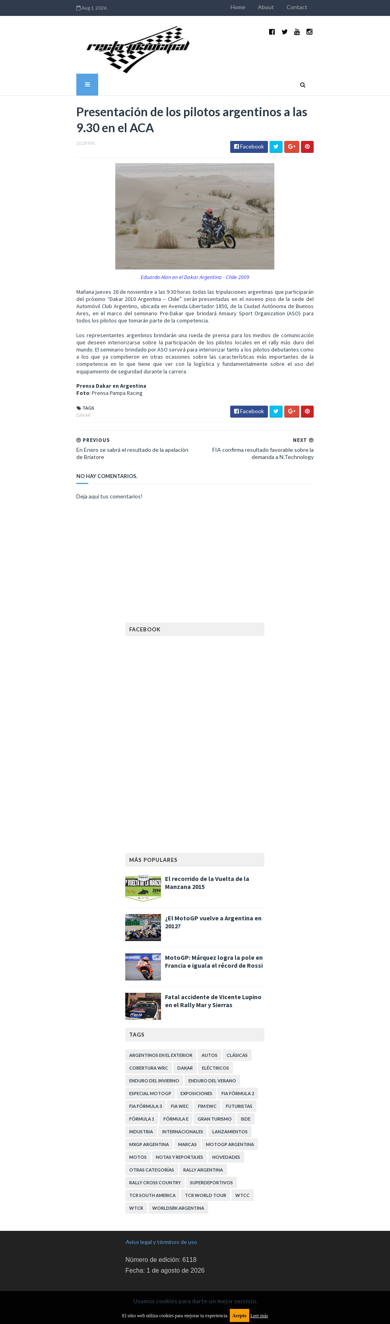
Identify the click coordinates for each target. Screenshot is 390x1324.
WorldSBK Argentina (179, 1179)
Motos (138, 1128)
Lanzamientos (230, 1103)
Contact (327, 7)
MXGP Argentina (149, 1116)
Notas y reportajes (180, 1128)
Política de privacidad (152, 1268)
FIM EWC (207, 1077)
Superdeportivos (211, 1154)
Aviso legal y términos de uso (161, 1213)
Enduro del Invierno (155, 1052)
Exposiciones (197, 1065)
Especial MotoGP (151, 1065)
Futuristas (239, 1077)
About (296, 7)
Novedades (227, 1128)
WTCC (243, 1167)
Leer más (259, 1315)
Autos (210, 1026)
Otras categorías (152, 1141)
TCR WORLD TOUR (206, 1167)
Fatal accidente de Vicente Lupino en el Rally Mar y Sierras (213, 972)
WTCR (137, 1179)
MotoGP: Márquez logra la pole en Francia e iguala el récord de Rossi (214, 933)
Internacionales (183, 1103)
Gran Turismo (215, 1090)
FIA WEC (180, 1077)
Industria (141, 1103)
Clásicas (237, 1026)
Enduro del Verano (213, 1052)
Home (268, 7)
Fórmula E (176, 1090)
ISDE (246, 1090)
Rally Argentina (203, 1141)
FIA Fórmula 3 (146, 1077)
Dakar (54, 386)
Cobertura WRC (149, 1039)
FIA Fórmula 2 (238, 1065)
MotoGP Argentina (230, 1116)
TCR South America (153, 1167)
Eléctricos (215, 1039)
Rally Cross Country (155, 1154)
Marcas (188, 1116)
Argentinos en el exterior (161, 1026)
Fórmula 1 (142, 1090)
